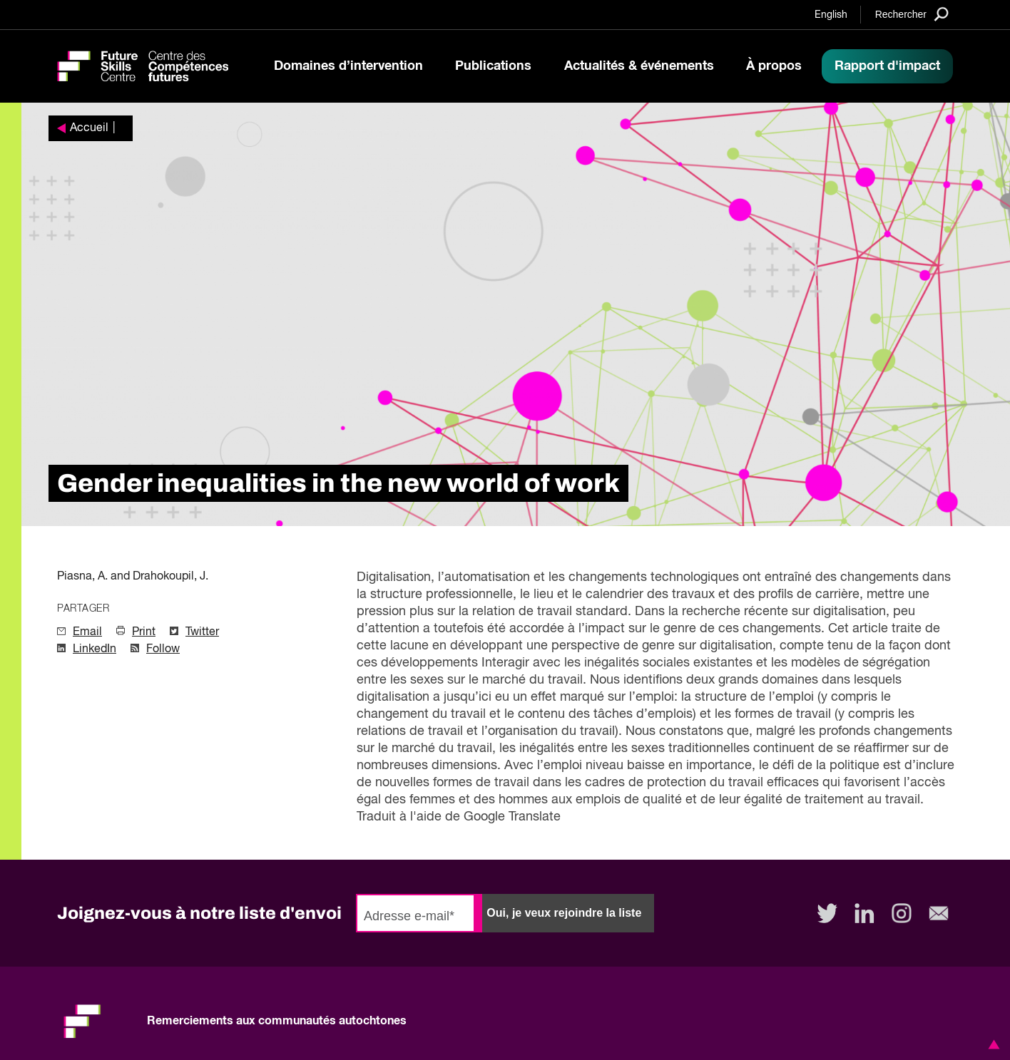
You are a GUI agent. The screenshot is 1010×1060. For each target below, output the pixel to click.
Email (87, 632)
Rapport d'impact (887, 66)
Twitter (202, 632)
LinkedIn (94, 649)
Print (143, 632)
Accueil (89, 128)
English (831, 15)
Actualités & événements (639, 66)
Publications (493, 66)
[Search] (912, 14)
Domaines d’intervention (348, 66)
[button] (991, 1044)
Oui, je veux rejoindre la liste (563, 913)
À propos (774, 66)
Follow (163, 649)
